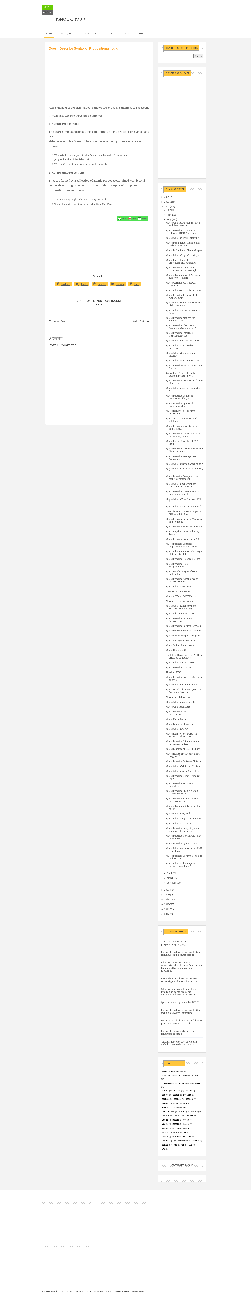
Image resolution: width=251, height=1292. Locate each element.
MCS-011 (182, 1112)
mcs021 (165, 1128)
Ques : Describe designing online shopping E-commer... (183, 829)
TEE (182, 1145)
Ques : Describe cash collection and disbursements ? (184, 450)
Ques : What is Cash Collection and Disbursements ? (184, 304)
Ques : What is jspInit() (178, 707)
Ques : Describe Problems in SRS (183, 539)
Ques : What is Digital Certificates (183, 818)
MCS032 (176, 1132)
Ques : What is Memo (177, 729)
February (171, 882)
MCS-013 (165, 1116)
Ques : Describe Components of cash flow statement (182, 477)
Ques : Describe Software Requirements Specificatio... (182, 545)
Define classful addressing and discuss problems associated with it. (181, 1022)
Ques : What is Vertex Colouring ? (183, 238)
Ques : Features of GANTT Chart (183, 749)
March (170, 878)
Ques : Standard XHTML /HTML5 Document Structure (183, 691)
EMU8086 (165, 1103)
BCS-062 (189, 1091)
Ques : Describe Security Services (183, 626)
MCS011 (165, 1120)
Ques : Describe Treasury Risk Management (182, 296)
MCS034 (165, 1137)
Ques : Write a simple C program (183, 635)
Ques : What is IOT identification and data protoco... (183, 224)
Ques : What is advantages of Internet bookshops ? (181, 865)
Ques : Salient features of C (180, 645)
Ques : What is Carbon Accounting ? (184, 464)
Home (48, 33)
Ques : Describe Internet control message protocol (183, 493)
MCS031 (165, 1132)
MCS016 (186, 1124)
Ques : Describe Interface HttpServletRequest (179, 334)
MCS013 (186, 1120)
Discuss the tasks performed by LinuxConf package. (177, 1032)
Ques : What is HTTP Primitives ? (183, 684)
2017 (166, 904)
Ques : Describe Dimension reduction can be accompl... (181, 269)
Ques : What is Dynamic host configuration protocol (181, 485)
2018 (166, 899)
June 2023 (166, 1107)
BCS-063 (165, 1095)
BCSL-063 (189, 1099)
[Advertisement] (99, 74)
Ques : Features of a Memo (180, 724)
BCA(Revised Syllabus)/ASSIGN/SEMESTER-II (181, 1083)
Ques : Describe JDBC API (179, 667)
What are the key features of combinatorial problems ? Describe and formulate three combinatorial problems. (182, 966)
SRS (175, 1145)
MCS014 (165, 1124)
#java (164, 1071)
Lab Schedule (168, 1112)
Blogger (188, 1165)
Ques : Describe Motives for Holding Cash (180, 319)
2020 (167, 894)
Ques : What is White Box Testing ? (184, 766)
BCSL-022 (177, 1099)
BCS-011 (165, 1091)
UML (190, 1145)
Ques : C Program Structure (180, 640)
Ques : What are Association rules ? (184, 290)
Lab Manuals (180, 1107)
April (169, 873)
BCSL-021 (165, 1099)
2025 (166, 197)
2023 (167, 201)
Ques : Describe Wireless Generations (179, 620)
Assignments (93, 33)
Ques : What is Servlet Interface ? (183, 360)
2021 (166, 890)
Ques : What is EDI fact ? (178, 823)
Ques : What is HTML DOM (180, 662)
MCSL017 (165, 1141)
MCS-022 (189, 1116)
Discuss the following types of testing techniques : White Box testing (181, 1011)
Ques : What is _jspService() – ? (182, 702)
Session (195, 1141)
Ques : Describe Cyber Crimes (181, 843)
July (169, 210)
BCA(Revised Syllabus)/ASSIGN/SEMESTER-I (180, 1076)
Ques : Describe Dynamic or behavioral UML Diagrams (181, 232)
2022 (167, 206)
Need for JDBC (173, 672)
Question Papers (118, 33)
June (169, 214)
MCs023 (175, 1128)
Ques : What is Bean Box (178, 586)
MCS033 (187, 1132)
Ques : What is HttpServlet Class (182, 340)
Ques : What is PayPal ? (178, 813)
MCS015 (175, 1124)
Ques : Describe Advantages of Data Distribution (182, 580)
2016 (166, 909)
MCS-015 (177, 1116)
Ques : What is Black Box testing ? (183, 771)
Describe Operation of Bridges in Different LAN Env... (183, 513)
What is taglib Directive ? (179, 697)
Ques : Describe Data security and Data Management (183, 435)
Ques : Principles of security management (180, 412)
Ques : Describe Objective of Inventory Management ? (181, 327)
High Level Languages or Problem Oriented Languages (184, 656)
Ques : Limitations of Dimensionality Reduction (181, 261)
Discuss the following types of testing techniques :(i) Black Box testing (181, 953)
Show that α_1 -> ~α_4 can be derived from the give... (181, 374)
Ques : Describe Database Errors (183, 559)
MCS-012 (194, 1112)
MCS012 (175, 1120)
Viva (164, 1149)
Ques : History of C (176, 650)
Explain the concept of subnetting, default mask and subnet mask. (179, 1043)
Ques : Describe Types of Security (183, 630)
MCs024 (186, 1128)
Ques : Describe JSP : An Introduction (178, 713)
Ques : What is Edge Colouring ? (182, 255)
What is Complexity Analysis (181, 601)
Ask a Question (68, 33)
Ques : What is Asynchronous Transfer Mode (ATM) (181, 607)
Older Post (138, 321)
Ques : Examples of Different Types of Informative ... (181, 735)
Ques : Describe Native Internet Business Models (182, 800)
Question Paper (180, 1141)
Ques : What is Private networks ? (183, 506)
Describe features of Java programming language (174, 943)
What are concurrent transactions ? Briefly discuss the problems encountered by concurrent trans (179, 992)
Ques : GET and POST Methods (182, 596)
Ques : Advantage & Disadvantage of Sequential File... (184, 553)
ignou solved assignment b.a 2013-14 (180, 1002)
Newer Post (59, 321)
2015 (166, 914)
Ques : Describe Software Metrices (184, 526)
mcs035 (175, 1137)
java (185, 1103)
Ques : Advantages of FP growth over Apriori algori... (183, 276)
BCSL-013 (187, 1095)
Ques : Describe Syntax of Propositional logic (179, 397)
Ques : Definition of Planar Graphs (184, 250)
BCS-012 (177, 1091)
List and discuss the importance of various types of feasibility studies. (179, 980)
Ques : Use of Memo (176, 719)
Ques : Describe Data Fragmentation (177, 565)
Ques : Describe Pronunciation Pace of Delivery (182, 792)
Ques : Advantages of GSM (180, 613)
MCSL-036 (187, 1137)
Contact (141, 33)
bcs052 (176, 1095)
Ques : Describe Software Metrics (183, 761)
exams (176, 1103)
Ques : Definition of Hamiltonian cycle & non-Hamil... (183, 244)
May (169, 219)
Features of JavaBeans (178, 591)
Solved (165, 1145)
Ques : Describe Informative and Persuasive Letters (183, 742)
